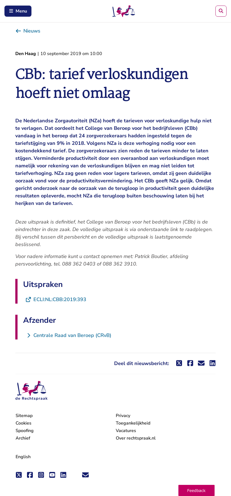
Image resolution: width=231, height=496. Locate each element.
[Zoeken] (221, 11)
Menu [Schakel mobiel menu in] (18, 11)
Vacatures (126, 431)
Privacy (123, 416)
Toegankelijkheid (133, 423)
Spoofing (25, 431)
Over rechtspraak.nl (136, 438)
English (23, 457)
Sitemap (24, 416)
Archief (23, 438)
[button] (196, 490)
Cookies (23, 423)
